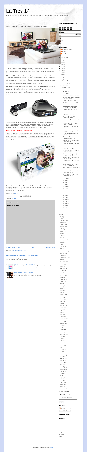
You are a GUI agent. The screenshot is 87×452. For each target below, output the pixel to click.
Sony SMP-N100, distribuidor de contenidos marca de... (70, 147)
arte (61, 233)
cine (61, 248)
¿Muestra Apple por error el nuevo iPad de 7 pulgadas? (71, 124)
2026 (62, 60)
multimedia (13, 198)
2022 (62, 62)
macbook (62, 316)
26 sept (65, 180)
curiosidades (63, 257)
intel (61, 292)
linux (61, 314)
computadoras (63, 251)
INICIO (60, 436)
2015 (62, 70)
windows (62, 388)
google (61, 281)
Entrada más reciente (13, 247)
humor (61, 288)
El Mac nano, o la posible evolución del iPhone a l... (71, 120)
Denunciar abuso (64, 391)
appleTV (62, 231)
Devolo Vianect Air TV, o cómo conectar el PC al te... (70, 113)
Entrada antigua (49, 247)
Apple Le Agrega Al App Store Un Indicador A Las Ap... (71, 175)
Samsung (62, 353)
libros (61, 312)
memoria (62, 327)
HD (61, 285)
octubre (64, 85)
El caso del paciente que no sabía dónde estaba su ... (71, 134)
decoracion (63, 261)
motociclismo (63, 331)
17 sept (65, 195)
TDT (61, 364)
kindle (61, 309)
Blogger (52, 447)
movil (61, 332)
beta (61, 237)
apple (61, 228)
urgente (62, 377)
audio (61, 235)
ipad (61, 297)
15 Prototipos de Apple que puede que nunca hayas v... (71, 141)
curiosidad (62, 255)
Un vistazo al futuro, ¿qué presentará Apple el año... (69, 137)
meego (62, 325)
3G (61, 218)
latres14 (64, 53)
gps (61, 283)
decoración (63, 263)
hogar (61, 286)
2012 (62, 74)
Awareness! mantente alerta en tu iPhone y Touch (71, 144)
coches (62, 250)
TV (61, 375)
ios (61, 296)
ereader (62, 270)
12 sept (65, 205)
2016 (62, 68)
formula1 (62, 274)
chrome (62, 244)
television (62, 369)
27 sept (65, 178)
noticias (62, 342)
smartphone (63, 355)
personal (62, 344)
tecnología (62, 367)
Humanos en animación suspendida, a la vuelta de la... (71, 98)
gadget (62, 277)
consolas (62, 253)
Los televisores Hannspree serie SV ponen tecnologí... (71, 171)
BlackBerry (62, 239)
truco (61, 373)
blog (61, 240)
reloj (61, 347)
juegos (61, 307)
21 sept (65, 186)
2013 (62, 72)
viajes (61, 380)
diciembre (64, 80)
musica (62, 336)
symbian (62, 360)
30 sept (65, 89)
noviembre (64, 83)
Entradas (62, 408)
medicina (62, 323)
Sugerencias (63, 42)
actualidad (62, 222)
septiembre (64, 87)
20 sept (65, 189)
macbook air (63, 318)
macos (61, 321)
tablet (61, 362)
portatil (61, 345)
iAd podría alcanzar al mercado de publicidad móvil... (71, 151)
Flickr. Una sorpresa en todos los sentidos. (24, 264)
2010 (62, 79)
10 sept (65, 210)
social (61, 356)
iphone (61, 299)
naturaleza (62, 338)
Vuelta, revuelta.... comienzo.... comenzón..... (25, 272)
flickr (61, 272)
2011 (62, 77)
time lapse (62, 371)
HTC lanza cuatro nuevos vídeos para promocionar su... (71, 165)
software (62, 358)
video (61, 382)
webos (61, 386)
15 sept (65, 199)
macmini (62, 320)
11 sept (65, 208)
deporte (62, 264)
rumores (62, 351)
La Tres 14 (18, 11)
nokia (61, 340)
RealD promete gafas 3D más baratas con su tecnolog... (70, 107)
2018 (62, 64)
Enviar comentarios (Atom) (19, 250)
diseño (61, 266)
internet (62, 294)
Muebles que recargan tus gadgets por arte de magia (71, 130)
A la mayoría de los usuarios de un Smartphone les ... (71, 127)
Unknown (64, 51)
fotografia (62, 275)
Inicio (32, 247)
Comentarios (63, 410)
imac (61, 290)
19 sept (65, 191)
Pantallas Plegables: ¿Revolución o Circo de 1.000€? (22, 255)
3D (61, 217)
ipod (61, 301)
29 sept (65, 91)
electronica (62, 268)
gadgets (62, 279)
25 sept (65, 182)
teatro (61, 366)
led (61, 310)
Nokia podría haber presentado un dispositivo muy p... (71, 158)
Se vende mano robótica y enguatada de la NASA (69, 117)
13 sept (65, 203)
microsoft (62, 329)
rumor (61, 349)
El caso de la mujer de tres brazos (71, 95)
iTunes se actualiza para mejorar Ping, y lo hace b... (71, 154)
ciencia (62, 246)
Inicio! (61, 40)
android (62, 224)
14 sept (65, 201)
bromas (62, 242)
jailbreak (62, 305)
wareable (62, 384)
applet (61, 229)
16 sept (65, 197)
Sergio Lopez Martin (67, 49)
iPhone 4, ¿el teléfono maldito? (70, 100)
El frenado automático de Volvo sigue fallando (70, 110)
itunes (61, 303)
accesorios (62, 220)
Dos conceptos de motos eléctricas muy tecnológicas (71, 168)
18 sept (65, 193)
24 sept (65, 184)
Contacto (62, 43)
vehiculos (62, 379)
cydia (61, 259)
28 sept (65, 93)
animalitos (62, 226)
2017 (62, 66)
